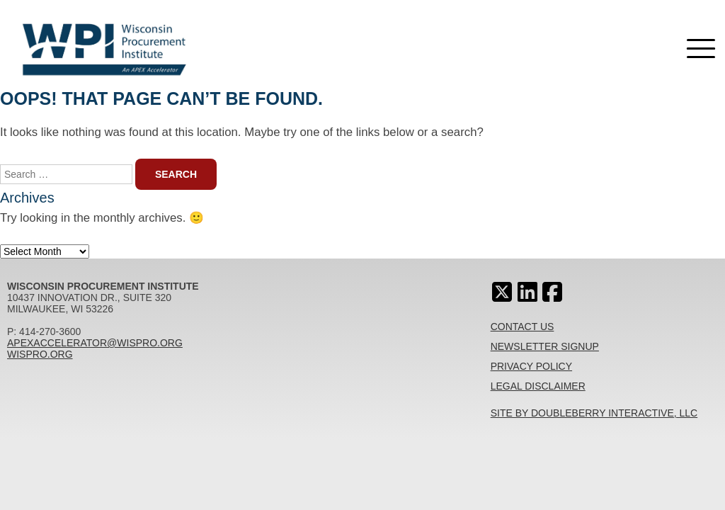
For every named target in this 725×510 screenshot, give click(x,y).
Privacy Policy (531, 366)
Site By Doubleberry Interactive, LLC (594, 413)
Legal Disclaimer (538, 386)
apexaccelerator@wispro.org (95, 342)
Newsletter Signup (545, 346)
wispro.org (40, 354)
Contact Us (522, 326)
